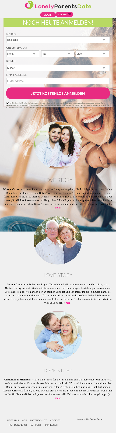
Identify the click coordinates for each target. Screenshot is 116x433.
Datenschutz (38, 420)
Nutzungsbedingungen (38, 103)
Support (35, 425)
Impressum (51, 425)
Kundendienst (18, 425)
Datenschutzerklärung (54, 103)
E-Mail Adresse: (16, 75)
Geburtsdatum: (16, 47)
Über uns (13, 420)
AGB (24, 420)
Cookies (55, 420)
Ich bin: (11, 33)
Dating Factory (96, 419)
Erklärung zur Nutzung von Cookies (75, 103)
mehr (58, 207)
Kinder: (11, 61)
